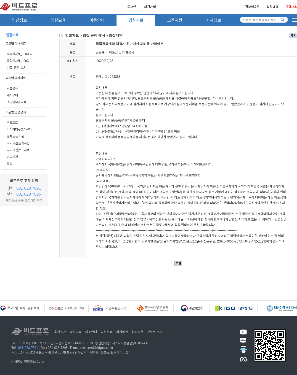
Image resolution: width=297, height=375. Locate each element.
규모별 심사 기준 (16, 43)
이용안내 (97, 20)
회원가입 (150, 7)
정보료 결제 (154, 331)
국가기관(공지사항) (18, 143)
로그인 (131, 7)
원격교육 (291, 7)
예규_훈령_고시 (16, 67)
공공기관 (12, 156)
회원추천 (137, 331)
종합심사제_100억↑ (19, 60)
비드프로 (12, 122)
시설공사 (12, 88)
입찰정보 (19, 20)
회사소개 (60, 331)
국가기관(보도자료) (18, 150)
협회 (9, 163)
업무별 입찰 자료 (16, 78)
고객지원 (174, 20)
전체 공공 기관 (15, 136)
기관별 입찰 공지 (16, 112)
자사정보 (213, 20)
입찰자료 (135, 20)
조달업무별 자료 (16, 102)
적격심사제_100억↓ (19, 53)
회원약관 (122, 331)
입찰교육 (58, 20)
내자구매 (12, 95)
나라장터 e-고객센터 (19, 129)
